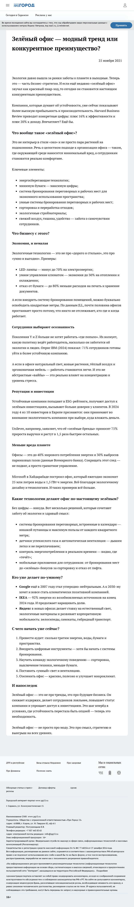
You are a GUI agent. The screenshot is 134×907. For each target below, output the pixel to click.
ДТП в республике (15, 762)
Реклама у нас (43, 15)
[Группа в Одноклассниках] (109, 772)
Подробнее (102, 870)
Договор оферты (46, 787)
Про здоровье (74, 762)
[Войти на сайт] (125, 5)
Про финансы (13, 770)
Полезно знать (44, 770)
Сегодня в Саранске (17, 15)
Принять (121, 25)
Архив (73, 787)
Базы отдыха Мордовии (48, 762)
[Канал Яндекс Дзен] (118, 772)
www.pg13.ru (42, 800)
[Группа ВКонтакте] (100, 772)
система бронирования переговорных (48, 191)
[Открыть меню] (7, 5)
